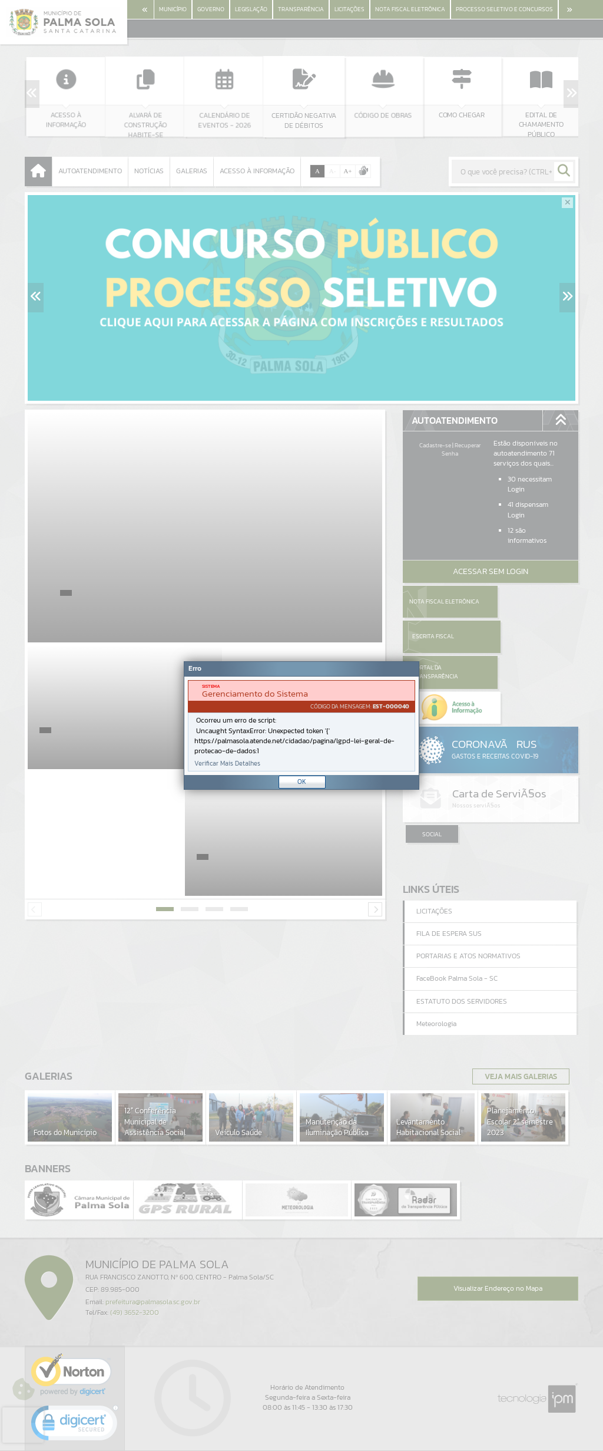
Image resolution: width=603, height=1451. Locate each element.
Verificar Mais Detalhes (227, 763)
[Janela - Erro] (301, 725)
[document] (301, 726)
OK (301, 781)
